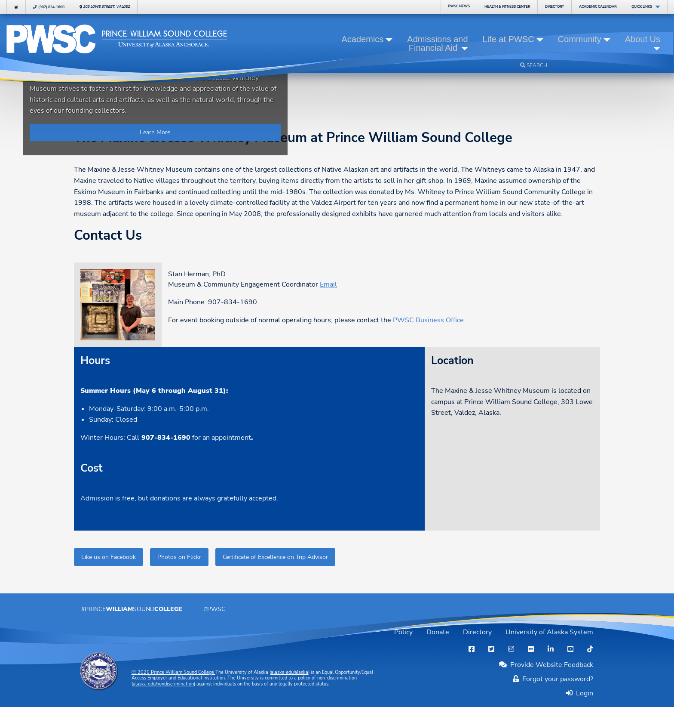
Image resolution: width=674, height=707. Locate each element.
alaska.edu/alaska (289, 672)
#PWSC (214, 609)
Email (328, 284)
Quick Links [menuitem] (641, 6)
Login (583, 693)
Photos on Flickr (179, 557)
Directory (477, 632)
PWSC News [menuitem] (459, 6)
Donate (437, 632)
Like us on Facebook (108, 557)
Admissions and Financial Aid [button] (437, 43)
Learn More (155, 132)
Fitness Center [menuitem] (507, 6)
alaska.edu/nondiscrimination (163, 684)
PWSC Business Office (428, 320)
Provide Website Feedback (546, 665)
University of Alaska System (549, 632)
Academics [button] (363, 39)
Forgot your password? (553, 679)
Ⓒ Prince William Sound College (173, 672)
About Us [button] (642, 39)
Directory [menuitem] (554, 6)
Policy (403, 632)
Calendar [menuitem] (597, 6)
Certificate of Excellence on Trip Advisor (275, 557)
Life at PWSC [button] (508, 39)
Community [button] (579, 39)
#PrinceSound (131, 609)
